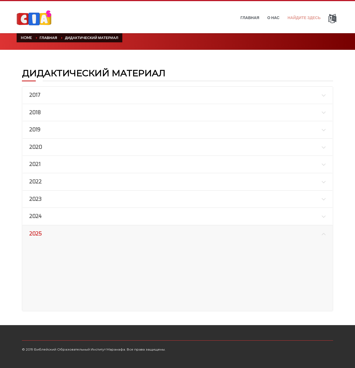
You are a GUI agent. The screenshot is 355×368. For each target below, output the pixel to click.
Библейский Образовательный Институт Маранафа (79, 349)
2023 (35, 199)
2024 (35, 216)
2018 (35, 112)
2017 (34, 95)
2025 (35, 233)
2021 (34, 164)
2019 (34, 129)
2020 (35, 147)
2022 (35, 181)
